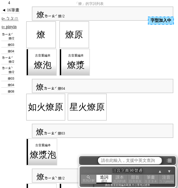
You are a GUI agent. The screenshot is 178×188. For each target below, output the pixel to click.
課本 (119, 179)
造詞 (104, 179)
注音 (166, 179)
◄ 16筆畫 (10, 10)
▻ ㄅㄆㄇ (10, 18)
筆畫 (151, 179)
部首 (135, 179)
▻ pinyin (9, 26)
